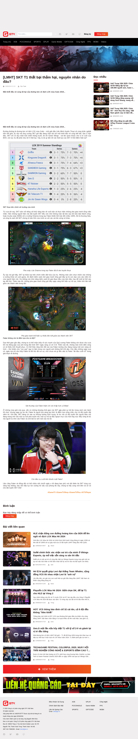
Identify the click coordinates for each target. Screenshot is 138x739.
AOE (15, 42)
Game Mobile (57, 42)
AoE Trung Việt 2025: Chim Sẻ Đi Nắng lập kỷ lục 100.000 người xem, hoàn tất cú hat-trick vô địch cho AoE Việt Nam (122, 86)
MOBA (95, 42)
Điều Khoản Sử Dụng (56, 702)
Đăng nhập (101, 34)
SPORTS (37, 42)
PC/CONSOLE (25, 42)
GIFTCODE (68, 42)
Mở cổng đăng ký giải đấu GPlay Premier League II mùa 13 (122, 123)
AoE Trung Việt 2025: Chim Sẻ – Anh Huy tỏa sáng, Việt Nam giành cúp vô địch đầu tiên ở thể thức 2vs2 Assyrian (122, 111)
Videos (103, 42)
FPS (89, 42)
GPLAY (46, 42)
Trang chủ (7, 42)
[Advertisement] (69, 15)
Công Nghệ (80, 42)
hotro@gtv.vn (24, 729)
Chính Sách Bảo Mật (56, 706)
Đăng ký (87, 34)
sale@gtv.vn (56, 711)
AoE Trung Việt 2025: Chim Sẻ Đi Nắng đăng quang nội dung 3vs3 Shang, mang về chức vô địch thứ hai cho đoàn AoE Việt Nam (121, 98)
